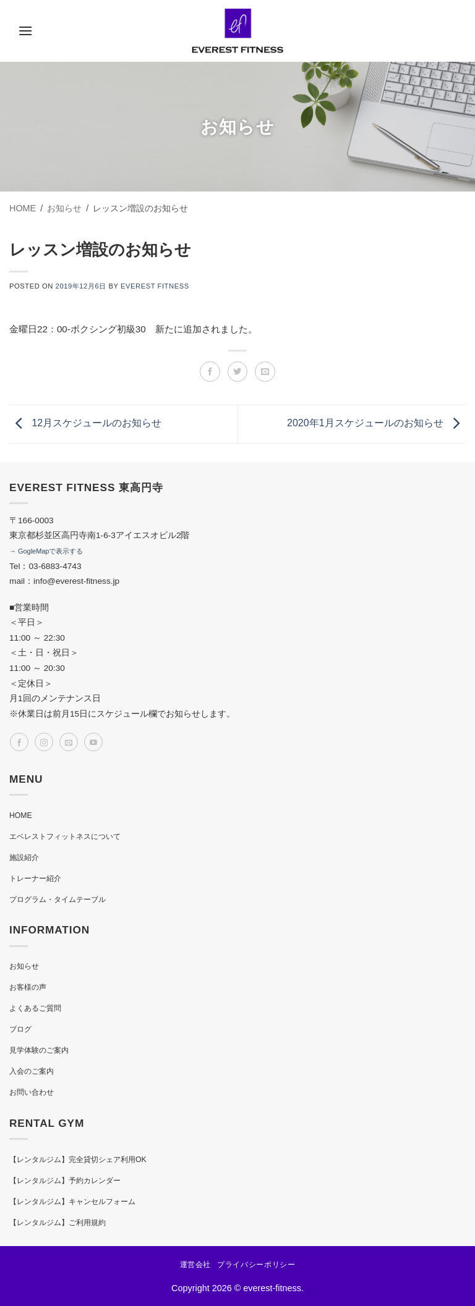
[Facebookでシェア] (210, 371)
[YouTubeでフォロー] (93, 742)
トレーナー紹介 (35, 878)
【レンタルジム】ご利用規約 (57, 1222)
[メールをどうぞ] (68, 742)
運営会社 (195, 1264)
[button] (25, 30)
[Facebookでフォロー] (19, 742)
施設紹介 (24, 857)
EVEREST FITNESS (155, 286)
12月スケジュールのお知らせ (85, 423)
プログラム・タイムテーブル (57, 899)
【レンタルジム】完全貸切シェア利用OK (78, 1159)
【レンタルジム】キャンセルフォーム (72, 1201)
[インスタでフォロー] (44, 742)
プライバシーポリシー (256, 1264)
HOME (20, 815)
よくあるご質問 (35, 1008)
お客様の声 (27, 987)
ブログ (20, 1029)
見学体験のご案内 (39, 1050)
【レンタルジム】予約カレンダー (65, 1180)
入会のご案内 (31, 1071)
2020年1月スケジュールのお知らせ (376, 423)
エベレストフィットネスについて (65, 836)
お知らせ (24, 966)
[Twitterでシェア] (238, 371)
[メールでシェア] (265, 371)
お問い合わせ (31, 1092)
